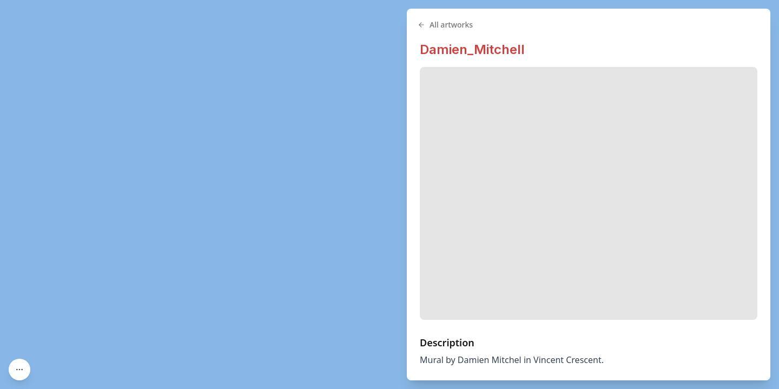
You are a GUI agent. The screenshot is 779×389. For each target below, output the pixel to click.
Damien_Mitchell (472, 49)
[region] (389, 194)
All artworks (445, 24)
